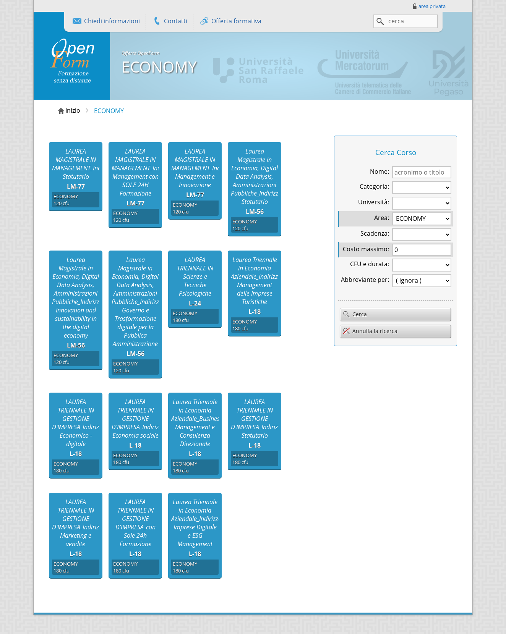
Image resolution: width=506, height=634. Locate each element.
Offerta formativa (230, 21)
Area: (381, 217)
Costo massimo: (366, 249)
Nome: (379, 171)
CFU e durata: (369, 264)
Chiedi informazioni (106, 21)
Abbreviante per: (365, 279)
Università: (373, 202)
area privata (428, 6)
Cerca (354, 315)
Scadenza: (374, 233)
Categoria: (374, 186)
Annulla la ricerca (369, 331)
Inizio (68, 110)
